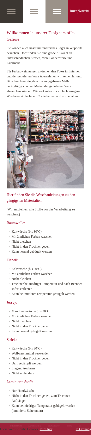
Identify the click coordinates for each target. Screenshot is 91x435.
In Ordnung (83, 429)
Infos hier (46, 429)
